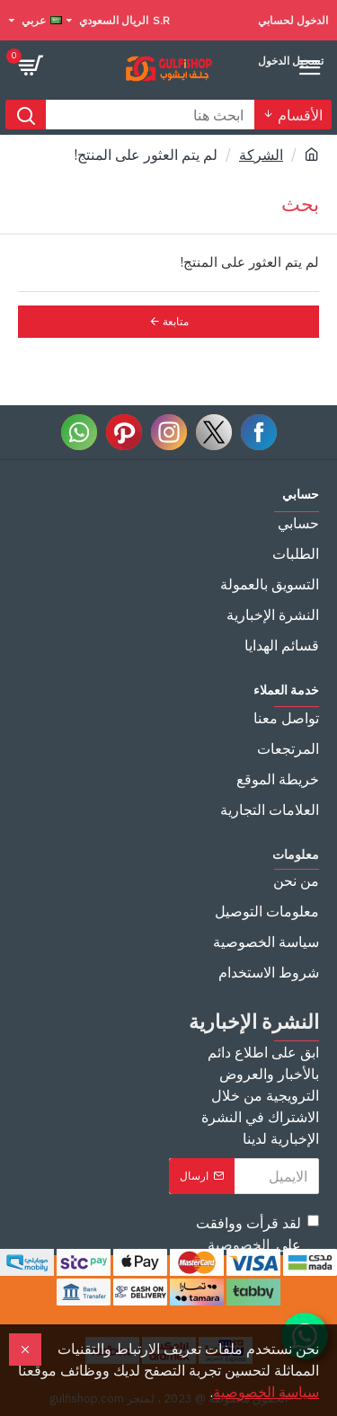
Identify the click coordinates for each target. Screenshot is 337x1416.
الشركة (261, 155)
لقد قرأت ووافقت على (257, 1234)
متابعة (176, 321)
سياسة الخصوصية (266, 1392)
